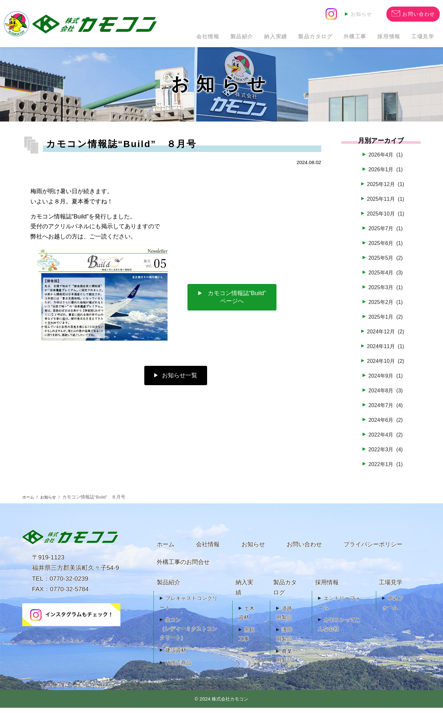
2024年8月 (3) (385, 395)
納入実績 (245, 38)
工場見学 (419, 38)
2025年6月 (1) (385, 248)
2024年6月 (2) (385, 425)
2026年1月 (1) (385, 174)
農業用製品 (284, 661)
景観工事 (247, 639)
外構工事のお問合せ (183, 567)
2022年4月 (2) (385, 439)
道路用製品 (284, 618)
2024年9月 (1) (385, 381)
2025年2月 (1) (385, 307)
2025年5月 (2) (385, 263)
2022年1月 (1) (385, 469)
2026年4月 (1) (385, 160)
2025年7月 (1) (385, 233)
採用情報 (379, 38)
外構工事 (338, 38)
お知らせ (360, 13)
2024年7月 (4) (385, 410)
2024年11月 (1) (385, 351)
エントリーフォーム (339, 608)
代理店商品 (178, 668)
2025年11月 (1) (385, 204)
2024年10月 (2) (385, 366)
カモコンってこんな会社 (339, 629)
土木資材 (247, 618)
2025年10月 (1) (385, 219)
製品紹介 (205, 38)
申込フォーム (392, 608)
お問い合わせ (304, 549)
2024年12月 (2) (385, 336)
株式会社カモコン (230, 704)
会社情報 (164, 38)
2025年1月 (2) (385, 322)
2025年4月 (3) (385, 277)
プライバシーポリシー (373, 549)
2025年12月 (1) (385, 189)
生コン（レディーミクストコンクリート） (188, 634)
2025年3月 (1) (385, 292)
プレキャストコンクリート (189, 608)
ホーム (29, 502)
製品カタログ (291, 38)
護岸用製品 (284, 639)
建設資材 (175, 655)
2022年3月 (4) (385, 454)
